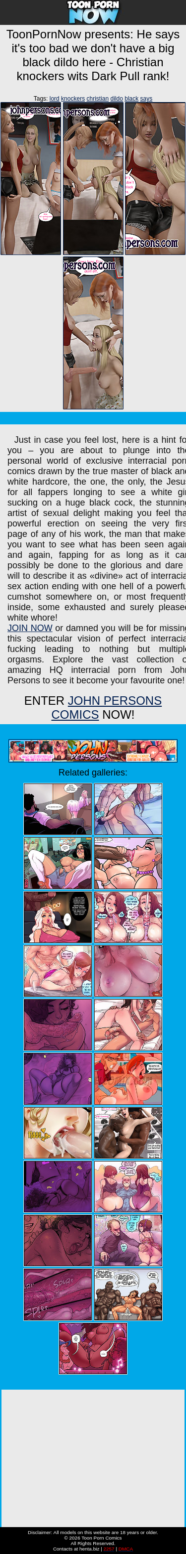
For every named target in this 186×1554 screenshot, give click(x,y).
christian (97, 98)
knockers (73, 98)
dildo (117, 98)
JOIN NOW (30, 628)
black (131, 98)
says (146, 98)
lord (55, 98)
